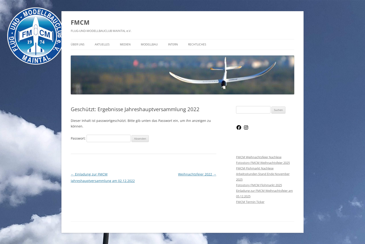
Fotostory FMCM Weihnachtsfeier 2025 (263, 163)
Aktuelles (102, 44)
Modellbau (149, 44)
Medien (125, 44)
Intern (173, 44)
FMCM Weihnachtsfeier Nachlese (258, 157)
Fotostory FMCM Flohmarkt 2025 (259, 185)
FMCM (80, 22)
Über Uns (77, 44)
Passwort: (101, 138)
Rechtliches (197, 44)
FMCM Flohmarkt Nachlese (255, 168)
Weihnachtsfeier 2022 (197, 174)
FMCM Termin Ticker (250, 202)
